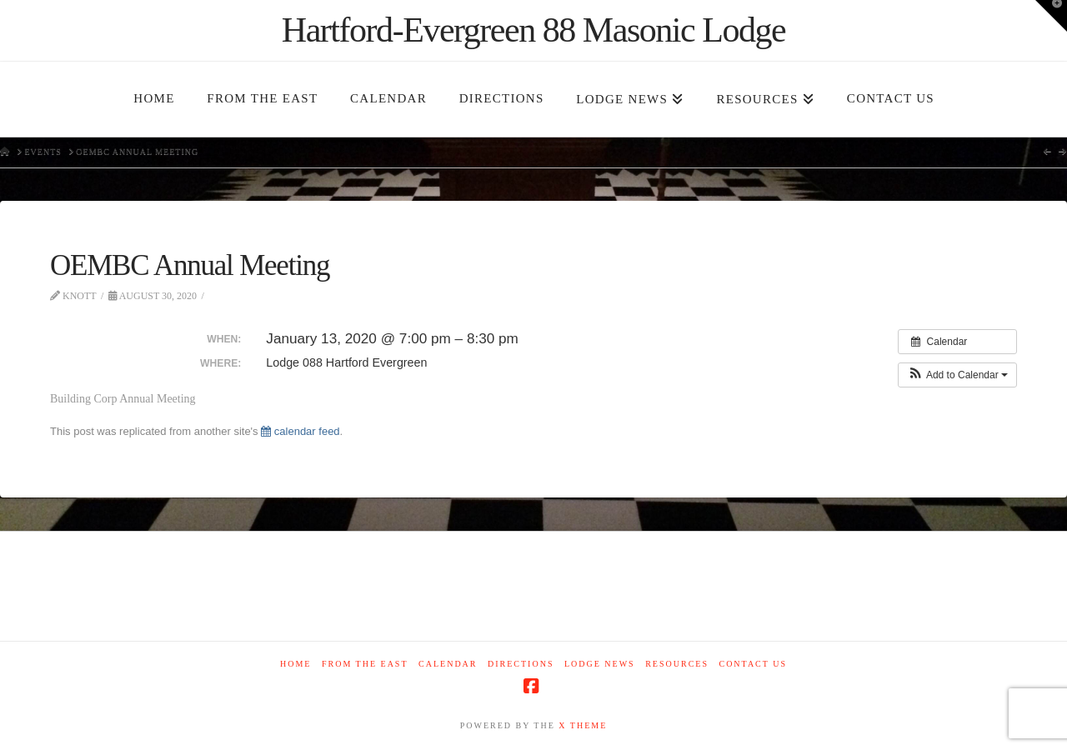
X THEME (583, 725)
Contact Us (753, 663)
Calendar (447, 663)
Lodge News (599, 663)
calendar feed (300, 431)
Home (295, 663)
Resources (677, 663)
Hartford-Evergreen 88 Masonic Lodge (533, 30)
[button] (957, 375)
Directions (521, 663)
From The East (365, 663)
